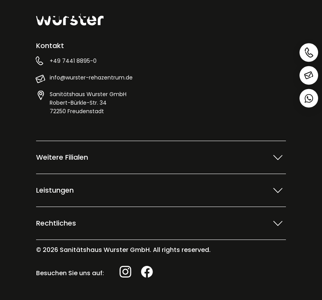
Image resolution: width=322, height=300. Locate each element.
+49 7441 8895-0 (73, 61)
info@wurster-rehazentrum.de (91, 77)
